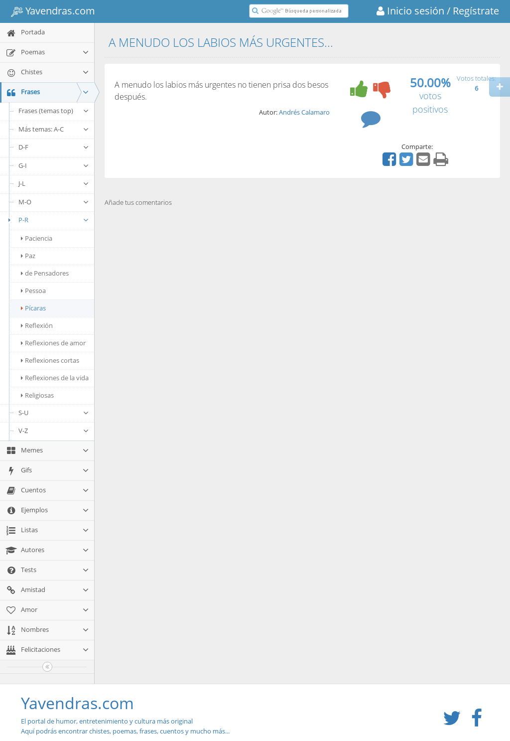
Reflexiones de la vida (55, 377)
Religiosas (37, 395)
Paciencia (36, 238)
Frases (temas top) (53, 110)
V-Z (53, 430)
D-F (53, 147)
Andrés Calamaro (304, 112)
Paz (28, 255)
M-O (53, 201)
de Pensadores (45, 273)
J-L (53, 183)
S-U (53, 412)
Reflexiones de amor (53, 342)
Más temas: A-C (53, 129)
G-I (53, 165)
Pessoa (33, 290)
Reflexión (37, 325)
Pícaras (33, 307)
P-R (47, 219)
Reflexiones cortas (50, 360)
